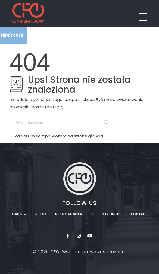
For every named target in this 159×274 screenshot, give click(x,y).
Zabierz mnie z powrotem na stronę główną (56, 136)
